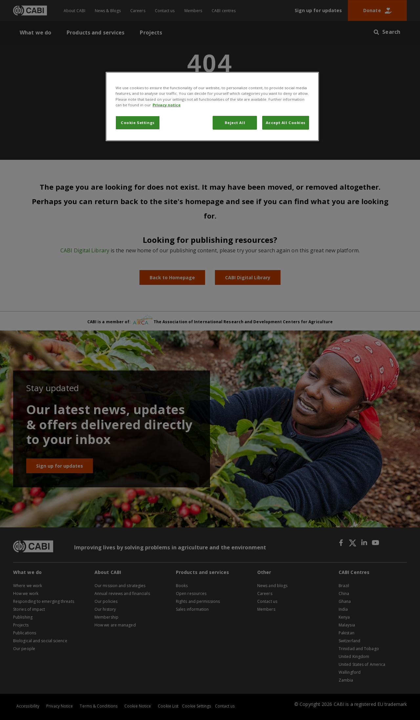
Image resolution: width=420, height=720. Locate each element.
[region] (212, 106)
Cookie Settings (138, 122)
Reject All (235, 122)
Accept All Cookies (285, 122)
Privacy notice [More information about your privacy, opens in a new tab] (166, 104)
